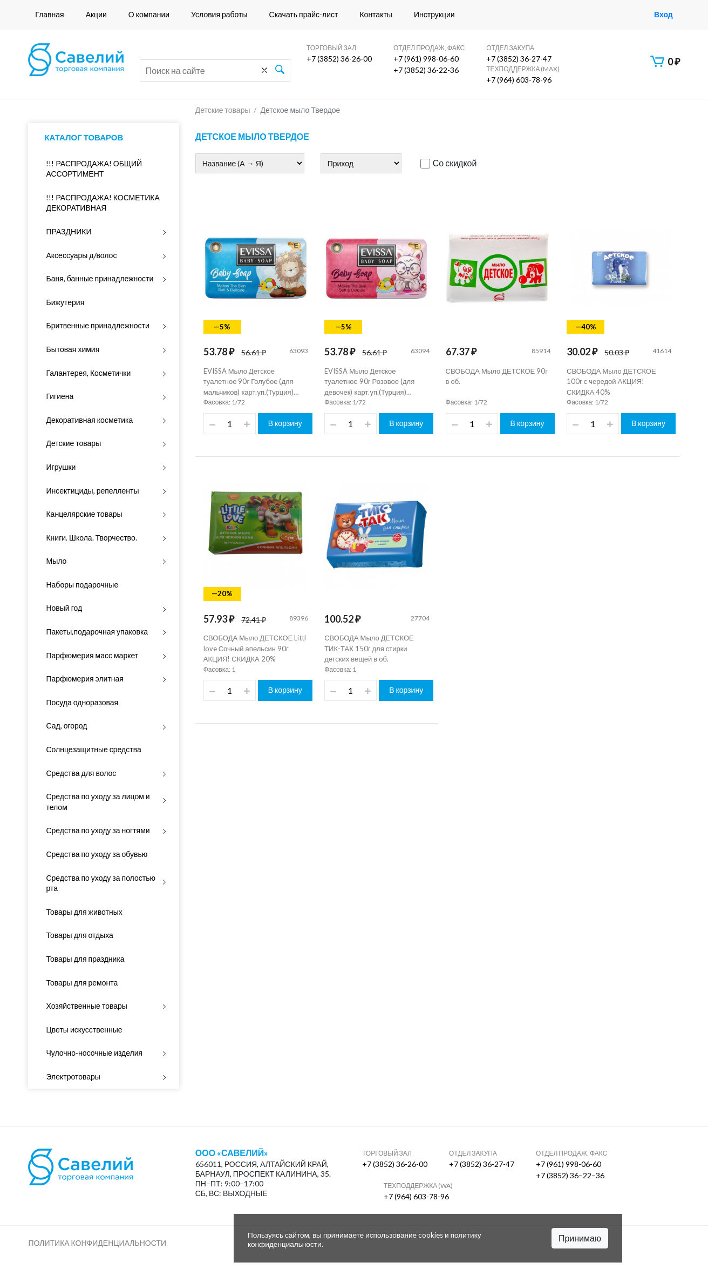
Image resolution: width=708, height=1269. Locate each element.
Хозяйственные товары (86, 1005)
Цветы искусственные (84, 1029)
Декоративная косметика (89, 419)
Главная (49, 14)
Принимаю (580, 1238)
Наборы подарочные (82, 584)
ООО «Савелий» (232, 1153)
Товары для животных (84, 911)
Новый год (64, 607)
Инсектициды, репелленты (92, 490)
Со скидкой (448, 163)
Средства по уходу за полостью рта (100, 883)
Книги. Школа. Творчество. (91, 537)
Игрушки (61, 466)
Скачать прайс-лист (303, 14)
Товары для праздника (85, 958)
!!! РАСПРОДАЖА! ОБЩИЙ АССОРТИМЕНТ (94, 169)
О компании (148, 14)
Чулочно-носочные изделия (94, 1052)
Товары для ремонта (82, 982)
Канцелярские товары (84, 513)
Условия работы (219, 14)
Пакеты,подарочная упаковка (97, 631)
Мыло (56, 560)
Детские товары (73, 443)
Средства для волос (81, 773)
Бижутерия (65, 302)
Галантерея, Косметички (88, 372)
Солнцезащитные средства (93, 749)
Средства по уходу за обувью (96, 854)
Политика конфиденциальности (97, 1242)
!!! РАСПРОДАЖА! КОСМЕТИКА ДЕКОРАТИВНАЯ (102, 203)
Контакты (375, 14)
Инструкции (434, 14)
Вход (663, 14)
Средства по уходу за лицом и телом (97, 802)
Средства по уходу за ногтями (97, 830)
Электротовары (73, 1076)
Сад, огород (66, 725)
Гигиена (59, 396)
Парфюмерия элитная (84, 678)
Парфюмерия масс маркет (92, 655)
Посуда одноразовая (82, 702)
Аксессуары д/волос (81, 255)
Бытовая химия (72, 349)
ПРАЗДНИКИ (68, 231)
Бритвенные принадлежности (97, 325)
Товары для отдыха (79, 935)
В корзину (285, 423)
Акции (96, 14)
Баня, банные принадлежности (99, 278)
